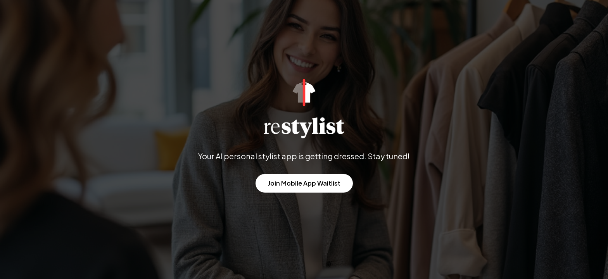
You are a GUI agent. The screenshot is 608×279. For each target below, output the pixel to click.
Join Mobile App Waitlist (304, 183)
